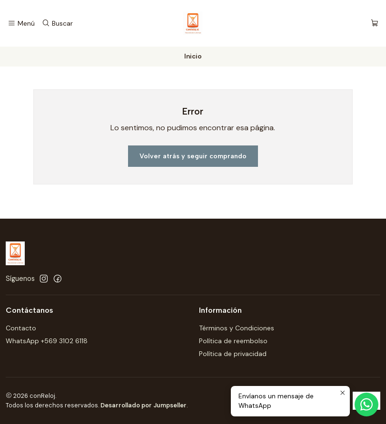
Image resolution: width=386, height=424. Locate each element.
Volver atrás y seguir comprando (193, 156)
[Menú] (21, 23)
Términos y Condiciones (236, 328)
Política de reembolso (233, 341)
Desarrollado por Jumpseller (143, 405)
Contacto (21, 328)
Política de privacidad (233, 353)
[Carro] (374, 23)
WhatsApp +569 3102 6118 (47, 341)
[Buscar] (57, 23)
